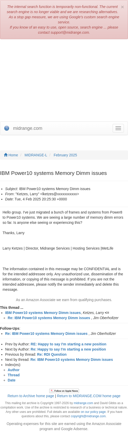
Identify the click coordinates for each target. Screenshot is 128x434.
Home (11, 155)
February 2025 (65, 155)
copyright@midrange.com (88, 416)
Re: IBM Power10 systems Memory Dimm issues (49, 318)
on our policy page (93, 412)
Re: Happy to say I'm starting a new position (68, 349)
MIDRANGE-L (36, 155)
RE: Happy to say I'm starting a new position (68, 344)
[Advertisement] (64, 80)
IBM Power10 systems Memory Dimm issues (43, 313)
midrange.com (83, 403)
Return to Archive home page (30, 396)
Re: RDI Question (52, 354)
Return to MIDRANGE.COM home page (88, 396)
